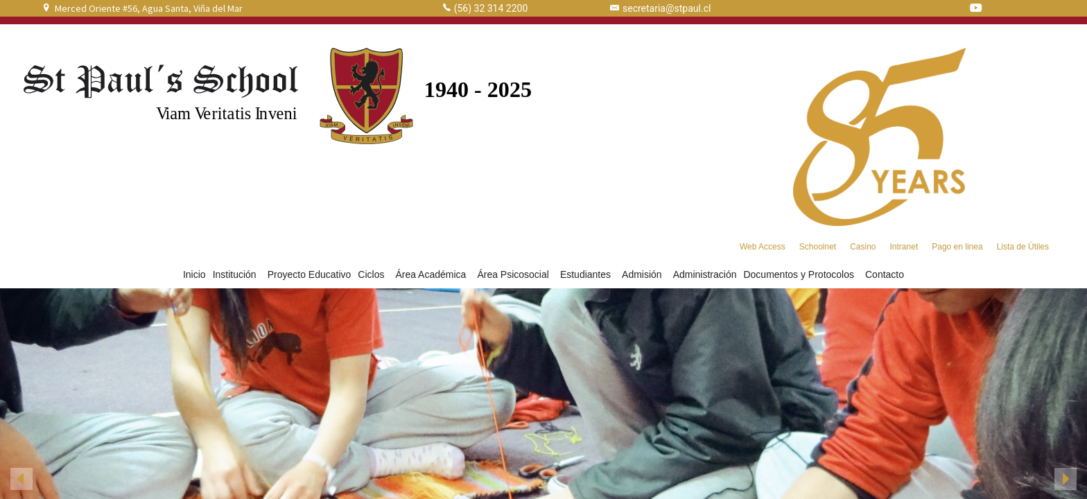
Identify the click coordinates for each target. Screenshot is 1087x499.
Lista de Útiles (1023, 247)
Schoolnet (817, 247)
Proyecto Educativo (309, 274)
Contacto (884, 274)
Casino (863, 247)
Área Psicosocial (515, 274)
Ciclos (373, 274)
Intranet (904, 247)
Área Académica (432, 274)
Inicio (194, 274)
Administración (705, 274)
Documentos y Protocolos (800, 274)
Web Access (762, 247)
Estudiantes (587, 274)
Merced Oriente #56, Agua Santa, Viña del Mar (149, 8)
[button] (21, 479)
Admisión (644, 274)
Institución (237, 274)
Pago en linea (957, 247)
